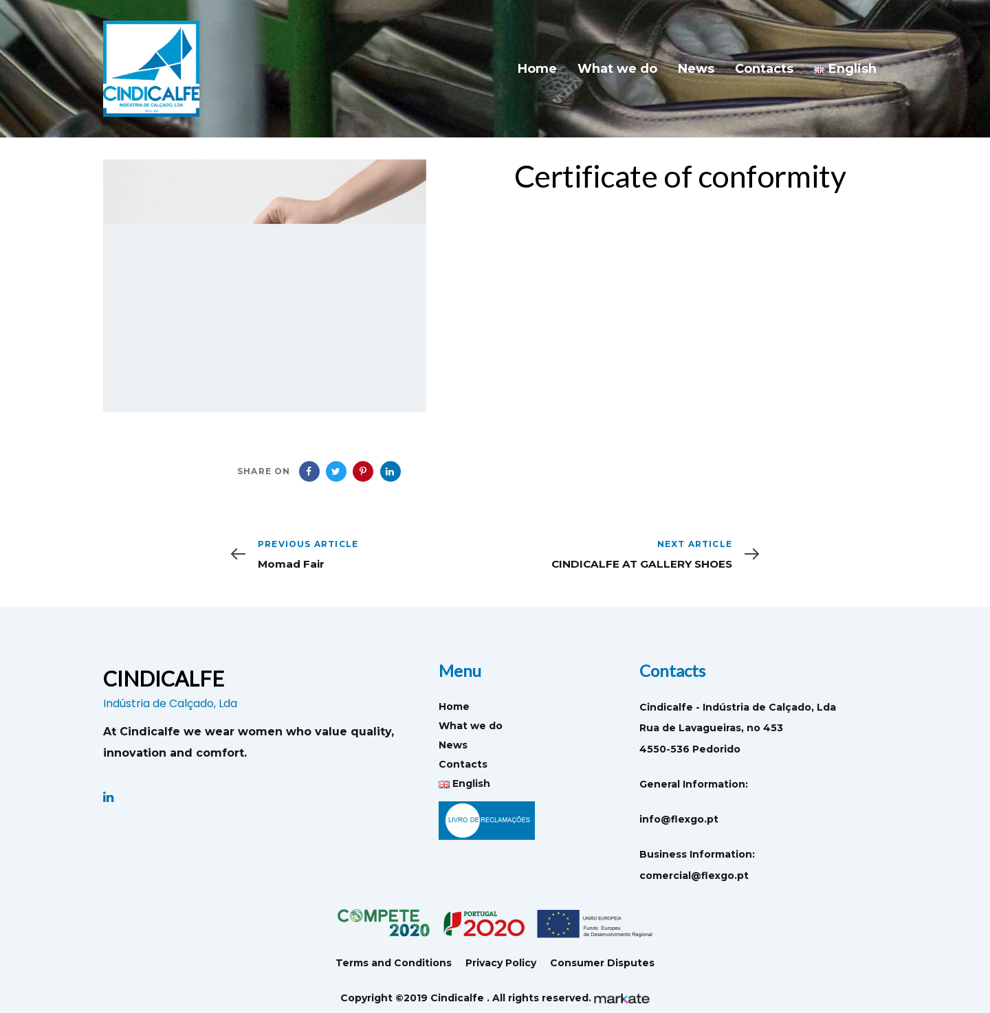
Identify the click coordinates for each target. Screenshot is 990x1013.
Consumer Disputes (602, 963)
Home (454, 706)
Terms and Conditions (394, 963)
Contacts (463, 764)
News (453, 745)
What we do (471, 726)
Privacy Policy (500, 963)
